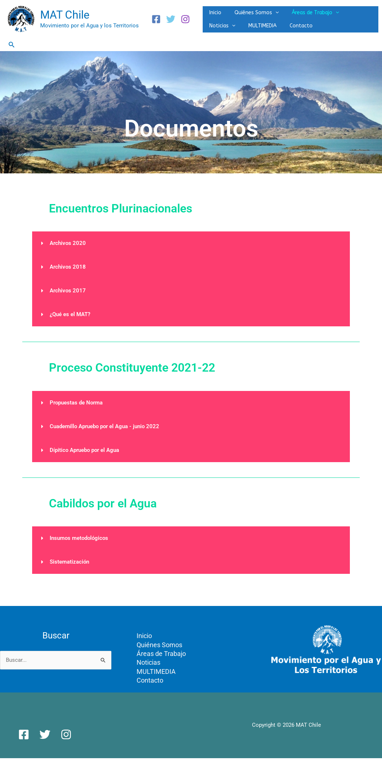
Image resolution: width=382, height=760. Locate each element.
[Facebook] (156, 19)
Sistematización (69, 563)
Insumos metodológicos (79, 539)
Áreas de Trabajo (304, 9)
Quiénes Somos (250, 9)
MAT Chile (64, 15)
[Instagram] (185, 19)
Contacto (255, 29)
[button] (11, 45)
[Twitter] (170, 19)
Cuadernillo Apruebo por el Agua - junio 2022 (104, 427)
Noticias (350, 9)
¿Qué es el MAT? (70, 315)
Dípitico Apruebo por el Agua (84, 451)
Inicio (213, 10)
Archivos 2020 (68, 244)
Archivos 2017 (68, 291)
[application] (269, 9)
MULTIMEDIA (221, 29)
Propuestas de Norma (76, 403)
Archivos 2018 (68, 268)
